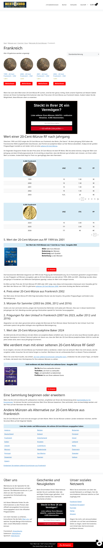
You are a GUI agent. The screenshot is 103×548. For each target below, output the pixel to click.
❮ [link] (79, 199)
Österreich (76, 449)
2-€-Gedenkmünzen (52, 5)
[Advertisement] (51, 28)
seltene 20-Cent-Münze (49, 146)
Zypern (6, 461)
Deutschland (8, 434)
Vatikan (74, 457)
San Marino (41, 453)
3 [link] (88, 199)
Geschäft (85, 4)
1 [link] (82, 199)
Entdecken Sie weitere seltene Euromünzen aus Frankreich (25, 465)
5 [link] (94, 199)
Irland (74, 438)
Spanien (40, 457)
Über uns (25, 519)
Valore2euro (16, 533)
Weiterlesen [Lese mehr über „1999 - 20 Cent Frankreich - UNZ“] (9, 84)
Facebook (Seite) (76, 502)
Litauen (7, 446)
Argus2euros (17, 531)
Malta (74, 446)
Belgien (40, 430)
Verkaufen (73, 5)
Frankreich (8, 438)
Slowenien (8, 457)
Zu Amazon (65, 544)
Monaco (7, 449)
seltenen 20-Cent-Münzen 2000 (47, 286)
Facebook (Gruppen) (77, 505)
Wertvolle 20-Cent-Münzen (38, 43)
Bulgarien (75, 430)
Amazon (73, 514)
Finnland (75, 434)
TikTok (72, 511)
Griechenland (42, 438)
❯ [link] (98, 199)
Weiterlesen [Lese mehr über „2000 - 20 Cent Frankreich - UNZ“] (26, 84)
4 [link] (91, 199)
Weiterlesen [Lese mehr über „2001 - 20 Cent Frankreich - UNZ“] (42, 84)
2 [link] (85, 199)
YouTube (73, 508)
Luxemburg (41, 446)
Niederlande (41, 449)
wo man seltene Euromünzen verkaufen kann (50, 357)
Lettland (75, 442)
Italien (6, 442)
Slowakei (75, 453)
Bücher (64, 5)
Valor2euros (15, 536)
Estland (40, 434)
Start (5, 43)
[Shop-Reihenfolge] (83, 54)
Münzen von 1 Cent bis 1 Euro (18, 43)
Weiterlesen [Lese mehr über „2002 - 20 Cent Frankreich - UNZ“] (59, 84)
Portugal (7, 453)
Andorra (7, 430)
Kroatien (40, 442)
